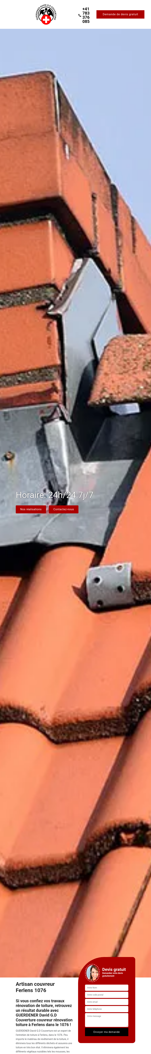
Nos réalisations (31, 509)
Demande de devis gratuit (120, 14)
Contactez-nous (63, 509)
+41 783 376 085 (84, 15)
